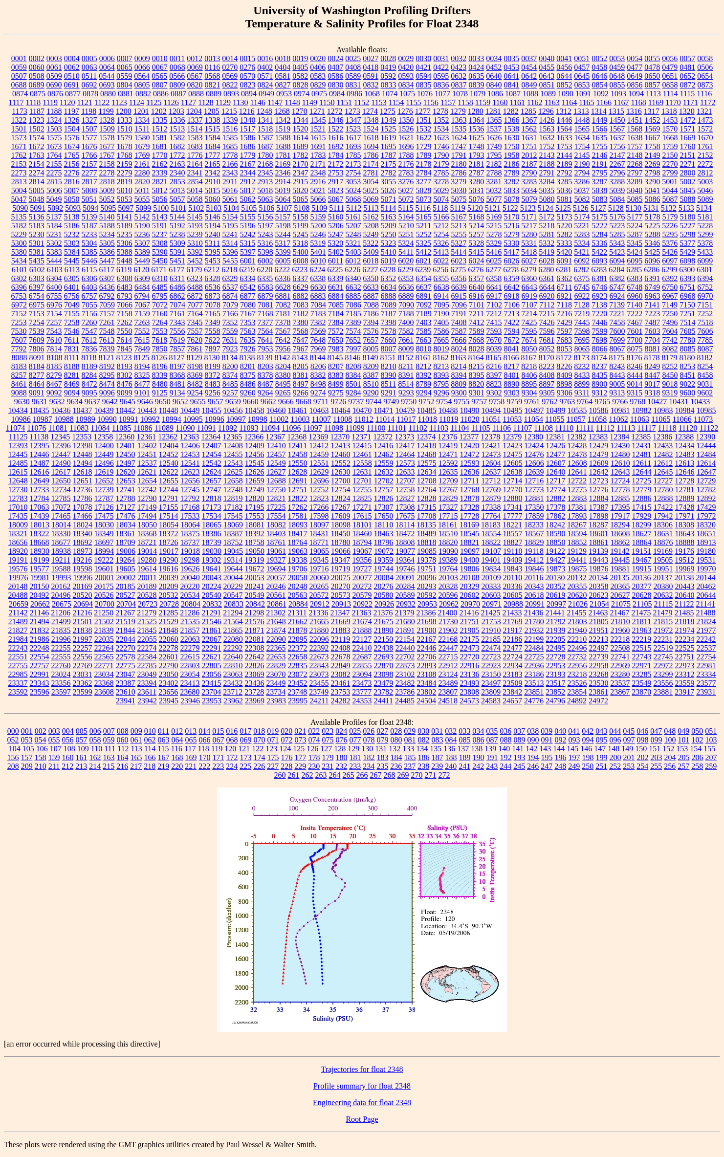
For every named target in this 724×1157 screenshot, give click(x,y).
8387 (371, 375)
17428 (685, 507)
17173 (211, 507)
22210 (577, 639)
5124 (545, 208)
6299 (669, 269)
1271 (317, 111)
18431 (319, 533)
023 (327, 731)
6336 (282, 278)
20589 (405, 595)
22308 (254, 648)
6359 (511, 278)
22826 (254, 665)
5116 (423, 208)
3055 (388, 181)
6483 (124, 287)
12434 (684, 445)
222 (204, 766)
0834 (406, 85)
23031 (82, 674)
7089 (388, 305)
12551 (319, 463)
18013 (39, 525)
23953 (211, 701)
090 (533, 740)
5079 (529, 199)
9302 (494, 393)
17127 (125, 507)
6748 (634, 287)
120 (230, 748)
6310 (160, 278)
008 (123, 731)
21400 (448, 613)
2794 (582, 173)
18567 (534, 533)
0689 (36, 85)
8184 (36, 366)
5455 (230, 261)
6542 (248, 287)
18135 (426, 525)
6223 (299, 269)
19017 (168, 551)
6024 (476, 261)
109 (83, 748)
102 (697, 740)
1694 (371, 146)
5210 (406, 225)
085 (465, 740)
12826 (384, 498)
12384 (619, 437)
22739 (599, 657)
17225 (276, 507)
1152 (361, 102)
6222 (282, 269)
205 (684, 757)
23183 (513, 674)
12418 (426, 445)
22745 (663, 657)
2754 (353, 173)
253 (629, 766)
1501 (19, 129)
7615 (142, 340)
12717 (555, 481)
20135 (620, 577)
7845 (124, 349)
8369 (195, 375)
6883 (318, 296)
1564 (564, 129)
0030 (423, 58)
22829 (276, 665)
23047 (125, 674)
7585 (424, 331)
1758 (652, 146)
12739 (104, 489)
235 (382, 766)
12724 (620, 481)
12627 (276, 472)
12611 (641, 463)
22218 (620, 639)
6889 (406, 296)
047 (656, 731)
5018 (265, 190)
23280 (620, 674)
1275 (387, 111)
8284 (89, 375)
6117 (106, 269)
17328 (470, 507)
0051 (582, 58)
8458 (705, 375)
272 (444, 775)
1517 (247, 129)
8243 (617, 366)
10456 (233, 410)
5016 (230, 190)
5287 (635, 234)
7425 (529, 322)
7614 (124, 340)
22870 (384, 665)
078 (369, 740)
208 (13, 766)
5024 (353, 190)
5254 (441, 234)
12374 (426, 437)
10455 (211, 410)
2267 (617, 164)
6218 (229, 269)
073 (301, 740)
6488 (195, 287)
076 (342, 740)
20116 (533, 577)
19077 (405, 551)
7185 (353, 313)
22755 (18, 665)
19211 (60, 560)
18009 (18, 525)
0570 (247, 76)
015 (218, 731)
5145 (195, 217)
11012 (363, 419)
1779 (248, 155)
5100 (161, 208)
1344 (300, 120)
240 (451, 766)
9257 (230, 393)
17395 (620, 507)
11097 (312, 428)
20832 (212, 604)
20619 (556, 595)
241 (464, 766)
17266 (319, 507)
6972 (19, 305)
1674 (72, 146)
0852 (564, 85)
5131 (651, 208)
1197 (71, 111)
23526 (577, 683)
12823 (319, 498)
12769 (491, 489)
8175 (617, 357)
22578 (125, 657)
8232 (582, 366)
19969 (685, 569)
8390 (388, 375)
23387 (125, 683)
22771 (104, 665)
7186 (371, 313)
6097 (670, 261)
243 (492, 766)
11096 (291, 428)
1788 (406, 155)
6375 (582, 278)
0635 (476, 76)
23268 (599, 674)
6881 (283, 296)
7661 (406, 340)
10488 (448, 410)
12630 (341, 472)
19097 (470, 551)
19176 (684, 551)
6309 (142, 278)
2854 (195, 181)
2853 (177, 181)
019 (273, 731)
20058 (297, 577)
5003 (705, 181)
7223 (652, 313)
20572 (319, 595)
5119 (457, 208)
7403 (424, 322)
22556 (82, 657)
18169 (469, 525)
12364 (210, 437)
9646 (145, 401)
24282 (341, 701)
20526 (104, 595)
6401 (72, 287)
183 (383, 757)
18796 (384, 542)
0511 (89, 76)
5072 (406, 199)
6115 (89, 269)
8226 (564, 366)
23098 (384, 674)
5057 (177, 199)
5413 (441, 252)
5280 (529, 234)
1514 (194, 129)
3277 (423, 181)
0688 (19, 85)
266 (362, 775)
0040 (546, 58)
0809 (177, 85)
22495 (556, 648)
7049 (72, 305)
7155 (72, 313)
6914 (441, 296)
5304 (89, 243)
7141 (652, 305)
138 (477, 748)
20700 (104, 604)
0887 (178, 93)
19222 (103, 560)
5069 (371, 199)
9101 (142, 393)
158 (40, 757)
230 (314, 766)
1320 (687, 111)
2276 (72, 173)
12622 (168, 472)
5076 (476, 199)
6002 (265, 261)
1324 (54, 120)
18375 (190, 533)
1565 (582, 129)
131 (381, 748)
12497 (125, 463)
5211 (423, 225)
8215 (476, 366)
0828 (300, 85)
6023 (458, 261)
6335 (265, 278)
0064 (107, 67)
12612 (663, 463)
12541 (190, 463)
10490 (470, 410)
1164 (569, 102)
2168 (265, 164)
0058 (705, 58)
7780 (687, 340)
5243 (265, 234)
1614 (300, 137)
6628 (283, 287)
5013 (177, 190)
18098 (341, 525)
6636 (406, 287)
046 (642, 731)
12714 (512, 481)
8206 (318, 366)
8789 (423, 384)
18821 (470, 542)
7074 (177, 305)
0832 (371, 85)
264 (335, 775)
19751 (427, 569)
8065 (582, 349)
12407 (211, 445)
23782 (383, 692)
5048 (36, 199)
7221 (617, 313)
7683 (564, 340)
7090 (406, 305)
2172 (336, 164)
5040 (634, 190)
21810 (620, 621)
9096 (107, 393)
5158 (300, 217)
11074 (15, 428)
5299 (705, 234)
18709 (125, 542)
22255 (61, 648)
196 (561, 757)
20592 (427, 595)
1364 (476, 120)
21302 (275, 613)
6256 (440, 269)
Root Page (362, 1119)
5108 (301, 208)
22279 (190, 648)
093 (574, 740)
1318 (669, 111)
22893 (427, 665)
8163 (458, 357)
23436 (254, 683)
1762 (19, 155)
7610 (54, 340)
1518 (265, 129)
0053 (617, 58)
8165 (494, 357)
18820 (448, 542)
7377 (265, 322)
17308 (405, 507)
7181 (283, 313)
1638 (635, 137)
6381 (599, 278)
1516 (230, 129)
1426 (547, 120)
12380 (533, 437)
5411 (406, 252)
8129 (194, 357)
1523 (353, 129)
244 (505, 766)
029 (410, 731)
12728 (684, 481)
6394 (705, 278)
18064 (190, 525)
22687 (362, 657)
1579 (124, 137)
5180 (688, 217)
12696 (319, 481)
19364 (405, 560)
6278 (511, 269)
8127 (177, 357)
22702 (405, 657)
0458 (599, 67)
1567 (617, 129)
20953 (427, 604)
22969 (620, 665)
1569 (652, 129)
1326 (72, 120)
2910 (212, 181)
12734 (61, 489)
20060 (319, 577)
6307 (107, 278)
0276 (247, 67)
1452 (652, 120)
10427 (657, 401)
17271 (362, 507)
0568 (212, 76)
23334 (706, 674)
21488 (706, 613)
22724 (513, 657)
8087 (705, 349)
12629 (319, 472)
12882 (556, 498)
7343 (177, 322)
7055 (89, 305)
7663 (423, 340)
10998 (257, 419)
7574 (353, 331)
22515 (642, 648)
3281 (494, 181)
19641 (211, 569)
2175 (388, 164)
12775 (577, 489)
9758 (497, 401)
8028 (476, 349)
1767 (107, 155)
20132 (577, 577)
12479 (599, 454)
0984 (337, 93)
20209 (168, 586)
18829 (534, 542)
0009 (142, 58)
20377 (642, 586)
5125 (563, 208)
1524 (370, 129)
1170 (672, 102)
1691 (318, 146)
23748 (297, 692)
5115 (405, 208)
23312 (685, 674)
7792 (19, 349)
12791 (168, 498)
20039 (168, 577)
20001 (104, 577)
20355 (577, 586)
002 (40, 731)
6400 (54, 287)
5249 (371, 234)
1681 (160, 146)
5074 (441, 199)
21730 (448, 621)
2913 (265, 181)
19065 (319, 551)
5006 (54, 190)
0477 (634, 67)
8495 (283, 384)
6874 (230, 296)
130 (367, 748)
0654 (705, 76)
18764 (297, 542)
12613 (684, 463)
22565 (104, 657)
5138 (72, 217)
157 (27, 757)
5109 (319, 208)
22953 (556, 665)
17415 (642, 507)
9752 (426, 401)
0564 (142, 76)
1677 (107, 146)
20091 (405, 577)
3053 (353, 181)
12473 (491, 454)
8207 (336, 366)
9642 (110, 401)
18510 (448, 533)
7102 (494, 305)
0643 (546, 76)
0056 (670, 58)
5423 (617, 252)
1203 (176, 111)
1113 (653, 93)
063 (164, 740)
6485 (160, 287)
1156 (431, 102)
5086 (652, 199)
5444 (54, 261)
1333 (124, 120)
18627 (642, 533)
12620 (125, 472)
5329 (494, 243)
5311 (212, 243)
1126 (170, 102)
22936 (534, 665)
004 (68, 731)
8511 (388, 384)
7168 (265, 313)
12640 (556, 472)
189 (465, 757)
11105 (480, 428)
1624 (459, 137)
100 (670, 740)
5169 (494, 217)
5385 (89, 252)
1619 (388, 137)
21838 (82, 630)
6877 (248, 296)
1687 (265, 146)
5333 (564, 243)
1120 (67, 102)
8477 (142, 384)
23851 (534, 692)
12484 (706, 454)
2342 (212, 173)
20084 (384, 577)
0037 (529, 58)
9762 (549, 401)
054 (40, 740)
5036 (564, 190)
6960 (635, 296)
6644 (547, 287)
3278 (441, 181)
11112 (605, 428)
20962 (449, 604)
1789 (424, 155)
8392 (424, 375)
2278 (107, 173)
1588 (283, 137)
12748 (233, 489)
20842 (255, 604)
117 (190, 748)
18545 (470, 533)
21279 (146, 613)
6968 (688, 296)
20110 (512, 577)
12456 (254, 454)
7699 (617, 340)
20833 (233, 604)
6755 (54, 296)
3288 (617, 181)
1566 (599, 129)
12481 (642, 454)
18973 (82, 551)
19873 (556, 569)
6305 (72, 278)
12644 (642, 472)
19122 (555, 551)
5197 (265, 225)
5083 (600, 199)
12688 (276, 481)
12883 (577, 498)
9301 (476, 393)
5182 (19, 225)
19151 (641, 551)
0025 (353, 58)
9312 (599, 393)
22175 (469, 639)
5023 (335, 190)
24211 (319, 701)
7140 (634, 305)
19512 (684, 560)
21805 (599, 621)
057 (82, 740)
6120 (141, 269)
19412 (534, 560)
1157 (448, 102)
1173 (19, 111)
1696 (406, 146)
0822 (230, 85)
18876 (663, 542)
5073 (424, 199)
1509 (107, 129)
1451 (635, 120)
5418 (529, 252)
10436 (61, 410)
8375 (248, 375)
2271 (688, 164)
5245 (300, 234)
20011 (146, 577)
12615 (18, 472)
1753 (564, 146)
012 (177, 731)
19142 (620, 551)
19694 (276, 569)
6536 (212, 287)
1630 (512, 137)
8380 (283, 375)
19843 (513, 569)
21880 (319, 630)
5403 (353, 252)
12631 (362, 472)
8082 (670, 349)
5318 (300, 243)
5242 (248, 234)
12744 (168, 489)
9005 (617, 384)
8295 (107, 375)
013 (191, 731)
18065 (211, 525)
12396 (61, 445)
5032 (494, 190)
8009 (406, 349)
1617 (353, 137)
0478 (652, 67)
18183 (491, 525)
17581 (297, 516)
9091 (36, 393)
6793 (124, 296)
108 (69, 748)
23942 (147, 701)
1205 (211, 111)
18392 (254, 533)
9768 (637, 401)
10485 (427, 410)
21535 (190, 621)
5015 (212, 190)
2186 (512, 164)
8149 (370, 357)
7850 (160, 349)
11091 (206, 428)
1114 (670, 93)
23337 (18, 683)
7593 (494, 331)
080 (396, 740)
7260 (89, 322)
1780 (265, 155)
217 (136, 766)
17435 (18, 516)
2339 (160, 173)
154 (696, 748)
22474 (491, 648)
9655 (198, 401)
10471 (384, 410)
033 (464, 731)
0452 (494, 67)
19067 (362, 551)
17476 (125, 516)
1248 (264, 111)
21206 (60, 613)
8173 (582, 357)
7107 (529, 305)
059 (109, 740)
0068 (177, 67)
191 (492, 757)
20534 (190, 595)
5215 (494, 225)
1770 (160, 155)
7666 (458, 340)
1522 (335, 129)
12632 (384, 472)
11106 (501, 428)
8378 (265, 375)
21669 (341, 621)
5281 (547, 234)
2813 (19, 181)
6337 (300, 278)
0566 (177, 76)
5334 (582, 243)
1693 (353, 146)
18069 (233, 525)
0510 (72, 76)
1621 (406, 137)
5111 (336, 208)
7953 (265, 349)
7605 (688, 331)
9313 (617, 393)
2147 (617, 155)
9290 (371, 393)
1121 (84, 102)
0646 (599, 76)
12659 (254, 481)
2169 (283, 164)
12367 (275, 437)
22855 (362, 665)
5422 (599, 252)
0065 (124, 67)
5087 (670, 199)
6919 (529, 296)
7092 (424, 305)
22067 (211, 639)
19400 (469, 560)
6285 (634, 269)
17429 (706, 507)
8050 (529, 349)
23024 (61, 674)
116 (176, 748)
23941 (125, 701)
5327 (458, 243)
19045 (233, 551)
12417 (405, 445)
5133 (686, 208)
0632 (458, 76)
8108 (54, 357)
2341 (195, 173)
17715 (448, 516)
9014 (634, 384)
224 (232, 766)
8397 (494, 375)
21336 (319, 613)
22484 (534, 648)
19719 (341, 569)
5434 (19, 261)
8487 (265, 384)
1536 (476, 129)
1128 (205, 102)
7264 (160, 322)
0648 (617, 76)
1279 (458, 111)
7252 (705, 313)
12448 (82, 454)
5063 (265, 199)
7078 (212, 305)
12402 (147, 445)
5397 (248, 252)
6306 (89, 278)
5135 (19, 217)
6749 (652, 287)
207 (711, 757)
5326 (441, 243)
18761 (276, 542)
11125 (18, 437)
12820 (254, 498)
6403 (89, 287)
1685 (230, 146)
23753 (340, 692)
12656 (190, 481)
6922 (582, 296)
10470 (362, 410)
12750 (276, 489)
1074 (389, 93)
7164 (195, 313)
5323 (388, 243)
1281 (493, 111)
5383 (54, 252)
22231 (663, 639)
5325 (423, 243)
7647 (300, 340)
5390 (160, 252)
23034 (104, 674)
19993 (61, 577)
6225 (335, 269)
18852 (577, 542)
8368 (177, 375)
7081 (265, 305)
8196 (160, 366)
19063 (297, 551)
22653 (276, 657)
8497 (300, 384)
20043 (211, 577)
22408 (341, 648)
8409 (564, 375)
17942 (663, 516)
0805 (142, 85)
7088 (371, 305)
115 (163, 748)
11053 (512, 419)
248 (560, 766)
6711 (564, 287)
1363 (459, 120)
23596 (39, 692)
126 (312, 748)
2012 (529, 155)
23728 (254, 692)
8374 (230, 375)
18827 (513, 542)
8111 (71, 357)
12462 (384, 454)
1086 (495, 93)
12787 (104, 498)
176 (287, 757)
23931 (706, 692)
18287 (598, 525)
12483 (685, 454)
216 (122, 766)
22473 (470, 648)
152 (668, 748)
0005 (89, 58)
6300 (687, 269)
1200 (124, 111)
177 (301, 757)
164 (123, 757)
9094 (72, 393)
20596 (448, 595)
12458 (297, 454)
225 (245, 766)
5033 (511, 190)
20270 (341, 586)
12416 (383, 445)
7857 (177, 349)
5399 (283, 252)
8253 (687, 366)
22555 (61, 657)
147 (600, 748)
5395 (212, 252)
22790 (168, 665)
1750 (512, 146)
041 (574, 731)
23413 (190, 683)
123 (271, 748)
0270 (230, 67)
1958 (512, 155)
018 (259, 731)
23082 (341, 674)
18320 (706, 525)
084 (451, 740)
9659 (233, 401)
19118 (534, 551)
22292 (233, 648)
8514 (406, 384)
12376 (447, 437)
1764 (54, 155)
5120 (475, 208)
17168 (190, 507)
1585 (230, 137)
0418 (370, 67)
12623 (190, 472)
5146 (212, 217)
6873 (212, 296)
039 (546, 731)
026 (368, 731)
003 (54, 731)
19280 (146, 560)
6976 (54, 305)
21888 (362, 630)
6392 (670, 278)
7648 (318, 340)
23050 (168, 674)
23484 (427, 683)
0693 (107, 85)
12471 (448, 454)
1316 (634, 111)
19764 (448, 569)
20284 (405, 586)
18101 (362, 525)
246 (533, 766)
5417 (511, 252)
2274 (36, 173)
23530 (599, 683)
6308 (124, 278)
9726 (338, 401)
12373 (404, 437)
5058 (195, 199)
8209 (371, 366)
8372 (212, 375)
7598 (582, 331)
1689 (300, 146)
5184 (54, 225)
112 (123, 748)
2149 (652, 155)
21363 (362, 613)
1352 (441, 120)
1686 (248, 146)
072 (287, 740)
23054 (190, 674)
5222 (599, 225)
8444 (635, 375)
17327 (448, 507)
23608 (104, 692)
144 (559, 748)
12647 (706, 472)
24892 (577, 701)
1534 (441, 129)
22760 (61, 665)
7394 (371, 322)
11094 (270, 428)
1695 (388, 146)
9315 (634, 393)
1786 (371, 155)
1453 (670, 120)
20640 (685, 595)
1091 (583, 93)
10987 (42, 419)
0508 (36, 76)
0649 (634, 76)
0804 (124, 85)
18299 (641, 525)
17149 (147, 507)
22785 (147, 665)
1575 (54, 137)
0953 (284, 93)
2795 (600, 173)
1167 (621, 102)
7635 (247, 340)
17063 (39, 507)
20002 (125, 577)
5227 (687, 225)
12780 (663, 489)
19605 (125, 569)
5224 (634, 225)
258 (697, 766)
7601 (635, 331)
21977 (706, 630)
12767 (448, 489)
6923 (600, 296)
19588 (61, 569)
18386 (211, 533)
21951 (599, 630)
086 (478, 740)
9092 (54, 393)
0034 (494, 58)
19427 (555, 560)
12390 (705, 437)
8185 (54, 366)
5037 (582, 190)
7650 (335, 340)
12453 (190, 454)
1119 (50, 102)
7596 (547, 331)
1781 (283, 155)
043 (601, 731)
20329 (470, 586)
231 (327, 766)
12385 (641, 437)
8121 (106, 357)
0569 (230, 76)
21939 (556, 630)
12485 (18, 463)
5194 (212, 225)
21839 (104, 630)
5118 (440, 208)
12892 (706, 498)
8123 (124, 357)
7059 (107, 305)
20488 (18, 595)
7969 (318, 349)
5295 (670, 234)
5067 (336, 199)
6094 (617, 261)
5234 (107, 234)
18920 (18, 551)
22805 (211, 665)
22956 (577, 665)
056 (68, 740)
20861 (276, 604)
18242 (555, 525)
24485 (405, 701)
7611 (71, 340)
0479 (670, 67)
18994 (104, 551)
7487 (652, 322)
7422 (512, 322)
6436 (107, 287)
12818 (211, 498)
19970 (706, 569)
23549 (642, 683)
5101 (178, 208)
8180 (687, 357)
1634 (582, 137)
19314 (232, 560)
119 (216, 748)
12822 (297, 498)
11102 (417, 428)
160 (68, 757)
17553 (254, 516)
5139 (89, 217)
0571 (265, 76)
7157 (107, 313)
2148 (635, 155)
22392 (319, 648)
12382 (576, 437)
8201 (248, 366)
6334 (247, 278)
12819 (233, 498)
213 (81, 766)
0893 (231, 93)
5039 (617, 190)
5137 (54, 217)
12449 (104, 454)
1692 (336, 146)
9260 (248, 393)
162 (95, 757)
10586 (599, 410)
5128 (616, 208)
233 (355, 766)
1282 (511, 111)
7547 (89, 331)
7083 (300, 305)
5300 (19, 243)
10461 (297, 410)
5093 (73, 208)
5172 (547, 217)
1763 (36, 155)
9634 (75, 401)
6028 (546, 261)
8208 (353, 366)
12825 (362, 498)
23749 (319, 692)
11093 (248, 428)
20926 (384, 604)
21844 (125, 630)
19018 (190, 551)
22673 (319, 657)
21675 (384, 621)
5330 (511, 243)
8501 (353, 384)
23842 (512, 692)
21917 (513, 630)
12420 (469, 445)
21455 (577, 613)
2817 (89, 181)
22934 (513, 665)
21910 (491, 630)
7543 (54, 331)
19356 (362, 560)
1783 (318, 155)
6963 (652, 296)
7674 (529, 340)
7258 (72, 322)
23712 (232, 692)
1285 (528, 111)
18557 (513, 533)
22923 (491, 665)
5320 (335, 243)
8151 (388, 357)
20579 (362, 595)
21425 (491, 613)
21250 (103, 613)
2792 (564, 173)
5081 (564, 199)
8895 (529, 384)
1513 (177, 129)
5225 (652, 225)
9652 (180, 401)
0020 (318, 58)
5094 (90, 208)
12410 (276, 445)
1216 (247, 111)
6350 (370, 278)
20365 (620, 586)
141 (518, 748)
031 (437, 731)
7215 (546, 313)
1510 (124, 129)
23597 (61, 692)
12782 (706, 489)
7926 (248, 349)
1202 (159, 111)
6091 (564, 261)
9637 (92, 401)
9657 (215, 401)
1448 (582, 120)
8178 (652, 357)
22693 (384, 657)
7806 (36, 349)
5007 (72, 190)
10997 (236, 419)
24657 (512, 701)
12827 (405, 498)
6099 (705, 261)
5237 (160, 234)
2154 (36, 164)
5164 (406, 217)
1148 (292, 102)
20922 (363, 604)
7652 (353, 340)
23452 (297, 683)
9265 (283, 393)
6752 (705, 287)
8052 (547, 349)
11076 (36, 428)
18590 (556, 533)
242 (478, 766)
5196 (248, 225)
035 (492, 731)
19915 (642, 569)
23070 (276, 674)
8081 (652, 349)
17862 (556, 516)
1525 (388, 129)
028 (396, 731)
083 (437, 740)
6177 (176, 269)
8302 (124, 375)
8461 (19, 384)
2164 (195, 164)
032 (451, 731)
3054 (370, 181)
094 (588, 740)
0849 (529, 85)
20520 (82, 595)
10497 (534, 410)
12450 (125, 454)
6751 (687, 287)
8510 (371, 384)
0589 (353, 76)
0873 (705, 85)
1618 (371, 137)
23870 (641, 692)
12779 (642, 489)
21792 (556, 621)
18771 (319, 542)
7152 (19, 313)
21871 (254, 630)
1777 (212, 155)
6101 (19, 269)
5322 (370, 243)
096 (615, 740)
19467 (641, 560)
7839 (107, 349)
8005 (371, 349)
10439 (104, 410)
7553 (160, 331)
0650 (652, 76)
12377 (469, 437)
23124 (448, 674)
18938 (61, 551)
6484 (142, 287)
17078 (82, 507)
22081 (254, 639)
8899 (582, 384)
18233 (534, 525)
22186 (512, 639)
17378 (556, 507)
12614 (706, 463)
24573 (469, 701)
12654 (147, 481)
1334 (142, 120)
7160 (160, 313)
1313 (581, 111)
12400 (104, 445)
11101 (396, 428)
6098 (687, 261)
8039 (494, 349)
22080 (233, 639)
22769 (82, 665)
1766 (89, 155)
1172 (707, 102)
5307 (142, 243)
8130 (212, 357)
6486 (177, 287)
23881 (663, 692)
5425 (652, 252)
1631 (529, 137)
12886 (642, 498)
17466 (82, 516)
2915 (300, 181)
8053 (564, 349)
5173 (564, 217)
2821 (160, 181)
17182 (233, 507)
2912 (247, 181)
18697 (104, 542)
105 (28, 748)
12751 (297, 489)
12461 (362, 454)
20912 (319, 604)
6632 (353, 287)
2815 (54, 181)
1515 (212, 129)
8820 (476, 384)
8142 (282, 357)
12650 (61, 481)
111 (109, 748)
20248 (297, 586)
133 (408, 748)
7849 (142, 349)
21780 (534, 621)
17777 (513, 516)
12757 (384, 489)
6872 (195, 296)
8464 (36, 384)
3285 (564, 181)
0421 (423, 67)
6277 (493, 269)
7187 (388, 313)
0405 (300, 67)
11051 (491, 419)
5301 (36, 243)
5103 (213, 208)
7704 (652, 340)
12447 (61, 454)
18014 (61, 525)
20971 (492, 604)
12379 (512, 437)
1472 (688, 120)
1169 (655, 102)
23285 (642, 674)
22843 (319, 665)
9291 (388, 393)
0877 (73, 93)
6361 (546, 278)
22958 (599, 665)
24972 (598, 701)
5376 (670, 243)
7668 (476, 340)
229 (300, 766)
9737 (356, 401)
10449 (190, 410)
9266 (300, 393)
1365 (494, 120)
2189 (564, 164)
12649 (39, 481)
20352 (556, 586)
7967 (300, 349)
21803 (577, 621)
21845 (147, 630)
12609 (599, 463)
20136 (641, 577)
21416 (469, 613)
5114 (388, 208)
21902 (448, 630)
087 (492, 740)
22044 (125, 639)
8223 (546, 366)
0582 (300, 76)
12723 (598, 481)
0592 (388, 76)
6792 (107, 296)
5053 (124, 199)
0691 (72, 85)
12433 (663, 445)
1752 (547, 146)
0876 (55, 93)
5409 (371, 252)
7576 (371, 331)
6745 (582, 287)
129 (353, 748)
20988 (513, 604)
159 (54, 757)
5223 (617, 225)
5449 (142, 261)
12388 (684, 437)
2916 (318, 181)
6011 (335, 261)
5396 (230, 252)
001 (27, 731)
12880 (513, 498)
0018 (282, 58)
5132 (669, 208)
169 (191, 757)
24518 (448, 701)
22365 (276, 648)
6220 (264, 269)
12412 (319, 445)
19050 (254, 551)
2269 (652, 164)
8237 (599, 366)
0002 (36, 58)
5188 (107, 225)
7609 (36, 340)
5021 (318, 190)
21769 (513, 621)
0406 (318, 67)
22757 (39, 665)
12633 (405, 472)
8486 (248, 384)
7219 (582, 313)
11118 (667, 428)
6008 (300, 261)
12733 (39, 489)
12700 (341, 481)
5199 (300, 225)
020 (286, 731)
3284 (546, 181)
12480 (620, 454)
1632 (547, 137)
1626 (494, 137)
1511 (142, 129)
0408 (353, 67)
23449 (276, 683)
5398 (265, 252)
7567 (283, 331)
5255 (459, 234)
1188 (54, 111)
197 (574, 757)
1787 (388, 155)
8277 (36, 375)
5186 (72, 225)
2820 (142, 181)
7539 (36, 331)
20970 (470, 604)
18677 (61, 542)
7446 (600, 322)
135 (435, 748)
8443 (617, 375)
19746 (405, 569)
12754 (341, 489)
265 (348, 775)
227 (273, 766)
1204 (194, 111)
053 (27, 740)
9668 (303, 401)
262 (307, 775)
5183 (36, 225)
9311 (582, 393)
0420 (406, 67)
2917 (335, 181)
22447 (448, 648)
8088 (19, 357)
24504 (426, 701)
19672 (254, 569)
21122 (684, 604)
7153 (36, 313)
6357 (476, 278)
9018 (670, 384)
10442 (125, 410)
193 (520, 757)
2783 (406, 173)
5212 (441, 225)
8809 (458, 384)
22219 (641, 639)
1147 (275, 102)
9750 (409, 401)
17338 (491, 507)
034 (478, 731)
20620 (577, 595)
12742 (147, 489)
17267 (341, 507)
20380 (663, 586)
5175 (600, 217)
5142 (142, 217)
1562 (529, 129)
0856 (635, 85)
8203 (265, 366)
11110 (564, 428)
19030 (211, 551)
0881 (125, 93)
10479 (405, 410)
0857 (652, 85)
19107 (491, 551)
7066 (124, 305)
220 (177, 766)
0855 (617, 85)
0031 (441, 58)
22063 (190, 639)
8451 (688, 375)
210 (40, 766)
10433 (700, 401)
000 (13, 731)
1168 (638, 102)
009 (136, 731)
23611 (146, 692)
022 (314, 731)
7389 (353, 322)
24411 (383, 701)
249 (574, 766)
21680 (405, 621)
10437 (82, 410)
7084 (318, 305)
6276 (475, 269)
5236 (142, 234)
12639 (534, 472)
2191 (600, 164)
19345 (319, 560)
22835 (297, 665)
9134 (177, 393)
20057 (276, 577)
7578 (388, 331)
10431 (678, 401)
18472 (405, 533)
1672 (36, 146)
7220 (599, 313)
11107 (522, 428)
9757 (479, 401)
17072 (61, 507)
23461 (341, 683)
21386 (426, 613)
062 (150, 740)
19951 (663, 569)
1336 (177, 120)
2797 (635, 173)
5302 (54, 243)
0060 (36, 67)
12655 (168, 481)
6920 (547, 296)
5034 (529, 190)
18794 (362, 542)
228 (286, 766)
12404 (168, 445)
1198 (88, 111)
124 (285, 748)
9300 (459, 393)
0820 (195, 85)
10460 (276, 410)
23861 (598, 692)
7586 (441, 331)
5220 (564, 225)
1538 (511, 129)
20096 (427, 577)
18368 (147, 533)
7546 (72, 331)
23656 (168, 692)
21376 (383, 613)
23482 (405, 683)
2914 (282, 181)
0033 (476, 58)
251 (601, 766)
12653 (125, 481)
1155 (413, 102)
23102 (405, 674)
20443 (685, 586)
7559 (230, 331)
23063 (233, 674)
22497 (599, 648)
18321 (18, 533)
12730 (18, 489)
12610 (620, 463)
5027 (406, 190)
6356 (458, 278)
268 (389, 775)
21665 (319, 621)
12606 (534, 463)
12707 (405, 481)
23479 (384, 683)
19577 (39, 569)
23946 (190, 701)
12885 (620, 498)
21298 (254, 613)
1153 (378, 102)
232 (341, 766)
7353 (248, 322)
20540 (211, 595)
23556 (663, 683)
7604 (670, 331)
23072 (297, 674)
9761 (532, 401)
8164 (476, 357)
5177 (635, 217)
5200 (318, 225)
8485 (230, 384)
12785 (61, 498)
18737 (190, 542)
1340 (248, 120)
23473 (362, 683)
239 (437, 766)
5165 (424, 217)
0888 (196, 93)
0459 (617, 67)
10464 (341, 410)
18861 (599, 542)
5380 (19, 252)
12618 (82, 472)
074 (314, 740)
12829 (448, 498)
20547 (233, 595)
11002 (278, 419)
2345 (265, 173)
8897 (546, 384)
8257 (19, 375)
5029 (441, 190)
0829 (318, 85)
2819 (124, 181)
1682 (177, 146)
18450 (341, 533)
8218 (529, 366)
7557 (195, 331)
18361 (125, 533)
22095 (297, 639)
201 (629, 757)
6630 (318, 287)
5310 (195, 243)
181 (355, 757)
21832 (39, 630)
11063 (639, 419)
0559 (124, 76)
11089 (164, 428)
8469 (72, 384)
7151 (705, 305)
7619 (177, 340)
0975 (319, 93)
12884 (599, 498)
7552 (142, 331)
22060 (168, 639)
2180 (459, 164)
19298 (189, 560)
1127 (188, 102)
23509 (513, 683)
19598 (82, 569)
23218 (577, 674)
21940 (577, 630)
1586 (248, 137)
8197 (177, 366)
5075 (459, 199)
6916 (476, 296)
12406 (190, 445)
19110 (512, 551)
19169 (663, 551)
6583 (265, 287)
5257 (476, 234)
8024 (459, 349)
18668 (39, 542)
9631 (39, 401)
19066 (341, 551)
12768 (470, 489)
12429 (598, 445)
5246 (318, 234)
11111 (584, 428)
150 (641, 748)
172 (232, 757)
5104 (231, 208)
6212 (211, 269)
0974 (301, 93)
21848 (168, 630)
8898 (564, 384)
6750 (670, 287)
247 (546, 766)
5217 (529, 225)
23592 (18, 692)
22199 (534, 639)
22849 (341, 665)
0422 (441, 67)
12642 (599, 472)
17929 (642, 516)
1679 (142, 146)
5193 (195, 225)
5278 (494, 234)
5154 (230, 217)
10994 (171, 419)
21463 (598, 613)
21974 (685, 630)
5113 (370, 208)
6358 (494, 278)
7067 (142, 305)
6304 (54, 278)
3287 (599, 181)
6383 (634, 278)
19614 (147, 569)
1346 (336, 120)
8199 (212, 366)
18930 (39, 551)
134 (422, 748)
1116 (704, 93)
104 (15, 748)
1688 (283, 146)
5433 (705, 252)
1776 (195, 155)
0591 (370, 76)
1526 (406, 129)
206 (697, 757)
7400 (406, 322)
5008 (89, 190)
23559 (685, 683)
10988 (64, 419)
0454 (529, 67)
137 (463, 748)
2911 (230, 181)
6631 (336, 287)
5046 (705, 190)
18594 (577, 533)
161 (82, 757)
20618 (534, 595)
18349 (104, 533)
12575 (427, 463)
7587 (459, 331)
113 (136, 748)
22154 (405, 639)
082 (424, 740)
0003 (54, 58)
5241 (230, 234)
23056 (211, 674)
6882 (300, 296)
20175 (104, 586)
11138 (39, 437)
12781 (685, 489)
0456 (564, 67)
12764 (427, 489)
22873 (405, 665)
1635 (600, 137)
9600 (687, 393)
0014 (230, 58)
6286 (651, 269)
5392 (195, 252)
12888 (663, 498)
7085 (336, 305)
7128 (582, 305)
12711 (469, 481)
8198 (195, 366)
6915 (459, 296)
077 (355, 740)
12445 (18, 454)
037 (519, 731)
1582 (177, 137)
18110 (383, 525)
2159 (124, 164)
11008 (342, 419)
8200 (230, 366)
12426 (555, 445)
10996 (214, 419)
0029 (406, 58)
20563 (297, 595)
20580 (384, 595)
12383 (598, 437)
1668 (670, 137)
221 (191, 766)
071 (273, 740)
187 (437, 757)
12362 (167, 437)
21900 (427, 630)
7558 (212, 331)
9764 (584, 401)
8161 (423, 357)
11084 (100, 428)
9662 (268, 401)
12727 (663, 481)
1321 (704, 111)
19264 (125, 560)
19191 (18, 560)
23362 (82, 683)
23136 (470, 674)
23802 (426, 692)
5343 (617, 243)
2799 (670, 173)
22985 (18, 674)
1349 (388, 120)
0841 (512, 85)
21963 (642, 630)
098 (643, 740)
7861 (195, 349)
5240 (212, 234)
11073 (703, 419)
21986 (39, 639)
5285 (617, 234)
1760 (688, 146)
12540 (168, 463)
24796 (555, 701)
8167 (529, 357)
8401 (512, 375)
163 (109, 757)
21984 (18, 639)
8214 (458, 366)
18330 (61, 533)
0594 (423, 76)
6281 (563, 269)
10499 (556, 410)
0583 (318, 76)
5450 (160, 261)
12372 (383, 437)
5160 (336, 217)
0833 (388, 85)
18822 (491, 542)
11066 (681, 419)
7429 (564, 322)
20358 (599, 586)
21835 (61, 630)
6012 (353, 261)
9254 (195, 393)
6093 (599, 261)
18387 (233, 533)
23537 (620, 683)
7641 (265, 340)
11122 (708, 428)
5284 (600, 234)
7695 (582, 340)
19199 (39, 560)
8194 (142, 366)
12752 (319, 489)
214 (95, 766)
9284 (353, 393)
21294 (232, 613)
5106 (266, 208)
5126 (581, 208)
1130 (240, 102)
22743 (642, 657)
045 (629, 731)
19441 (577, 560)
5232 (72, 234)
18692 (82, 542)
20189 (147, 586)
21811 (641, 621)
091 (547, 740)
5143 (160, 217)
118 (203, 748)
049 (683, 731)
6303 (36, 278)
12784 (39, 498)
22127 (362, 639)
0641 (511, 76)
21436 (534, 613)
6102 (37, 269)
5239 (195, 234)
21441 (555, 613)
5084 (617, 199)
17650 (384, 516)
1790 (441, 155)
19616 (168, 569)
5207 (353, 225)
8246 (634, 366)
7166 (230, 313)
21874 (276, 630)
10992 (150, 419)
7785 (705, 340)
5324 (406, 243)
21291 (211, 613)
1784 (336, 155)
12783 (18, 498)
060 (123, 740)
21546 (211, 621)
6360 (529, 278)
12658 (233, 481)
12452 (168, 454)
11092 (227, 428)
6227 (370, 269)
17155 (168, 507)
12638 (513, 472)
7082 (283, 305)
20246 (276, 586)
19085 (427, 551)
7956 (283, 349)
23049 (147, 674)
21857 (190, 630)
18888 (685, 542)
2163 (177, 164)
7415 (494, 322)
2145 (582, 155)
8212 (423, 366)
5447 (107, 261)
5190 (142, 225)
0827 (283, 85)
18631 (663, 533)
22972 (663, 665)
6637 (424, 287)
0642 (529, 76)
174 (259, 757)
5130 (633, 208)
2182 (494, 164)
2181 (476, 164)
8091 (36, 357)
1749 (494, 146)
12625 (233, 472)
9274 (318, 393)
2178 (424, 164)
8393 (441, 375)
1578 (107, 137)
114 (149, 748)
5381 (36, 252)
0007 (124, 58)
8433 (582, 375)
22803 (190, 665)
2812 (705, 173)
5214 (476, 225)
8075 (635, 349)
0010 (160, 58)
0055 (652, 58)
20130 (555, 577)
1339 (230, 120)
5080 (547, 199)
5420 (564, 252)
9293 (406, 393)
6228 (387, 269)
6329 (230, 278)
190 (478, 757)
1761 (705, 146)
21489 (18, 621)
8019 (441, 349)
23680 (189, 692)
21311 (297, 613)
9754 (444, 401)
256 (670, 766)
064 (177, 740)
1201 (141, 111)
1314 (599, 111)
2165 (212, 164)
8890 (511, 384)
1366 (512, 120)
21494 (39, 621)
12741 (125, 489)
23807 (448, 692)
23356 (61, 683)
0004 (72, 58)
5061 (230, 199)
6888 (388, 296)
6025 (494, 261)
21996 (61, 639)
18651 (706, 533)
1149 (309, 102)
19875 (577, 569)
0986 (354, 93)
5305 (107, 243)
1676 (89, 146)
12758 (405, 489)
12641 (577, 472)
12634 (427, 472)
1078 (460, 93)
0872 (688, 85)
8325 (142, 375)
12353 (81, 437)
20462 (706, 586)
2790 (529, 173)
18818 (427, 542)
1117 (16, 102)
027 (382, 731)
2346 (283, 173)
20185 (125, 586)
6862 (177, 296)
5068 (353, 199)
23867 (620, 692)
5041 (652, 190)
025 (355, 731)
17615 (362, 516)
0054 (634, 58)
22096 (319, 639)
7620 (194, 340)
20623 (599, 595)
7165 (212, 313)
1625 (476, 137)
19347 (340, 560)
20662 (40, 604)
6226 (352, 269)
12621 (147, 472)
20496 (61, 595)
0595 (441, 76)
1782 (300, 155)
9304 (529, 393)
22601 (168, 657)
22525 (685, 648)
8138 (247, 357)
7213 (511, 313)
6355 (441, 278)
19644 (233, 569)
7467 (635, 322)
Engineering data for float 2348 (362, 1102)
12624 (211, 472)
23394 (147, 683)
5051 (89, 199)
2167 (248, 164)
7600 (617, 331)
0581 (282, 76)
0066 (142, 67)
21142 (17, 613)
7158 (124, 313)
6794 (142, 296)
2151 (688, 155)
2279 (124, 173)
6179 (194, 269)
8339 (160, 375)
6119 (124, 269)
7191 (459, 313)
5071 (388, 199)
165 (136, 757)
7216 (564, 313)
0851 (547, 85)
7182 (300, 313)
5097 (125, 208)
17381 (577, 507)
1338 (212, 120)
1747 (459, 146)
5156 (265, 217)
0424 (476, 67)
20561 (276, 595)
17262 (297, 507)
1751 (529, 146)
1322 (19, 120)
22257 (82, 648)
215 (108, 766)
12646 (685, 472)
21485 (684, 613)
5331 (529, 243)
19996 (82, 577)
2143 (547, 155)
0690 (54, 85)
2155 (54, 164)
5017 (247, 190)
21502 (104, 621)
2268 (635, 164)
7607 (19, 340)
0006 (107, 58)
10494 (491, 410)
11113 (625, 428)
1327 (89, 120)
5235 (124, 234)
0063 (89, 67)
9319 (670, 393)
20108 (470, 577)
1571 (687, 129)
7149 (670, 305)
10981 (620, 410)
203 (656, 757)
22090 (276, 639)
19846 (534, 569)
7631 (230, 340)
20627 (620, 595)
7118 (564, 305)
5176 (617, 217)
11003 (299, 419)
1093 (618, 93)
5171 (529, 217)
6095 (634, 261)
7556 (177, 331)
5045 (687, 190)
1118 (33, 102)
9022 (687, 384)
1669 (688, 137)
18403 (276, 533)
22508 (620, 648)
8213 (441, 366)
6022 (441, 261)
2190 (582, 164)
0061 (54, 67)
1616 (336, 137)
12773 (534, 489)
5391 (177, 252)
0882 (143, 93)
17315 (427, 507)
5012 (159, 190)
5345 (634, 243)
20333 (491, 586)
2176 (406, 164)
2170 (300, 164)
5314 (230, 243)
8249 (652, 366)
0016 (265, 58)
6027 (529, 261)
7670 (494, 340)
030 (423, 731)
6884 (336, 296)
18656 (18, 542)
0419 (388, 67)
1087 (513, 93)
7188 (406, 313)
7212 (494, 313)
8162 (441, 357)
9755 (461, 401)
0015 (247, 58)
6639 (459, 287)
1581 (160, 137)
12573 (405, 463)
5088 (688, 199)
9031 (705, 384)
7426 (547, 322)
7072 (160, 305)
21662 (297, 621)
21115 (663, 604)
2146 (600, 155)
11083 (78, 428)
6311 (177, 278)
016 (232, 731)
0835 (424, 85)
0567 (194, 76)
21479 (663, 613)
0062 (72, 67)
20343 (534, 586)
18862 (620, 542)
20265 (319, 586)
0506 (705, 67)
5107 (284, 208)
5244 (283, 234)
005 (82, 731)
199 (602, 757)
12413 (340, 445)
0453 (511, 67)
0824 (265, 85)
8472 (89, 384)
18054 (168, 525)
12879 (491, 498)
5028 (423, 190)
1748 (476, 146)
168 (177, 757)
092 (561, 740)
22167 (426, 639)
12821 (276, 498)
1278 (440, 111)
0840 (494, 85)
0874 (20, 93)
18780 (341, 542)
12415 (362, 445)
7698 (599, 340)
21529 (168, 621)
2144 (564, 155)
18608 (620, 533)
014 (204, 731)
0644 (564, 76)
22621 (211, 657)
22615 (190, 657)
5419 (546, 252)
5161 (353, 217)
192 (506, 757)
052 (13, 740)
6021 (423, 261)
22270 (125, 648)
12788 (125, 498)
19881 (620, 569)
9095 (89, 393)
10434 (18, 410)
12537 (147, 463)
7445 (582, 322)
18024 (82, 525)
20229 (233, 586)
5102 (196, 208)
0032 (458, 58)
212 (67, 766)
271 (431, 775)
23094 (362, 674)
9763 (567, 401)
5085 (635, 199)
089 (520, 740)
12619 (104, 472)
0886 (161, 93)
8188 (72, 366)
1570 (670, 129)
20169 (82, 586)
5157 (283, 217)
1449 (600, 120)
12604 (491, 463)
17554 (276, 516)
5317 (282, 243)
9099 (124, 393)
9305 (547, 393)
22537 (706, 648)
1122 (102, 102)
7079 (230, 305)
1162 (534, 102)
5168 (476, 217)
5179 (670, 217)
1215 (229, 111)
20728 (169, 604)
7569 (318, 331)
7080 (248, 305)
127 (326, 748)
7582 (406, 331)
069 (246, 740)
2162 (160, 164)
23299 (663, 674)
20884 (298, 604)
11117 (646, 428)
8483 (212, 384)
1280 (475, 111)
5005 (36, 190)
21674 (362, 621)
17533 (190, 516)
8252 (670, 366)
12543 (233, 463)
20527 (125, 595)
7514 (688, 322)
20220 (190, 586)
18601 (599, 533)
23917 (684, 692)
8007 (388, 349)
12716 (534, 481)
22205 (555, 639)
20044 (233, 577)
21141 (705, 604)
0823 (248, 85)
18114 (405, 525)
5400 (300, 252)
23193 (556, 674)
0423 (458, 67)
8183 (19, 366)
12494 (82, 463)
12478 (577, 454)
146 (586, 748)
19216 (82, 560)
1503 (54, 129)
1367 (529, 120)
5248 (353, 234)
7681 (546, 340)
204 (670, 757)
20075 (341, 577)
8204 (283, 366)
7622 (212, 340)
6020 (406, 261)
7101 (476, 305)
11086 (142, 428)
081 (410, 740)
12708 (427, 481)
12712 (491, 481)
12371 (361, 437)
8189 (89, 366)
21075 (621, 604)
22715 (448, 657)
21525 (147, 621)
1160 (499, 102)
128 (340, 748)
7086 (353, 305)
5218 (546, 225)
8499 (336, 384)
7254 (36, 322)
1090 (565, 93)
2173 (353, 164)
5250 (388, 234)
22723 (491, 657)
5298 (688, 234)
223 (218, 766)
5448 (124, 261)
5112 (353, 208)
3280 (476, 181)
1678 (124, 146)
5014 (194, 190)
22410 (362, 648)
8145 (335, 357)
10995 (193, 419)
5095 (108, 208)
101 (684, 740)
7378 (283, 322)
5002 (687, 181)
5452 (195, 261)
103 (711, 740)
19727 (362, 569)
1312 (563, 111)
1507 (89, 129)
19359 (383, 560)
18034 (125, 525)
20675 (61, 604)
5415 (476, 252)
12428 (577, 445)
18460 (362, 533)
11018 (427, 419)
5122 (510, 208)
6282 (581, 269)
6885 (353, 296)
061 (136, 740)
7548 (107, 331)
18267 (577, 525)
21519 (125, 621)
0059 (19, 67)
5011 (142, 190)
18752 (233, 542)
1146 (257, 102)
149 (627, 748)
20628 (642, 595)
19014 (147, 551)
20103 (448, 577)
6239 (423, 269)
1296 (546, 111)
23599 (82, 692)
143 (545, 748)
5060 (212, 199)
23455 (319, 683)
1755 (600, 146)
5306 (124, 243)
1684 (212, 146)
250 (587, 766)
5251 (406, 234)
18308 (684, 525)
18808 (405, 542)
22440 (405, 648)
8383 (336, 375)
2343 (230, 173)
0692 (89, 85)
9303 (512, 393)
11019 (448, 419)
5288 (652, 234)
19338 (297, 560)
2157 (89, 164)
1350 (406, 120)
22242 (706, 639)
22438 (384, 648)
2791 (547, 173)
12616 (39, 472)
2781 (371, 173)
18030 (104, 525)
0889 (213, 93)
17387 (599, 507)
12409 (254, 445)
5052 (107, 199)
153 (682, 748)
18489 (427, 533)
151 (654, 748)
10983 (663, 410)
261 (294, 775)
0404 (282, 67)
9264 (265, 393)
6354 (423, 278)
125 (299, 748)
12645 (663, 472)
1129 (223, 102)
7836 (89, 349)
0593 (406, 76)
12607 (556, 463)
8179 (670, 357)
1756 (617, 146)
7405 (441, 322)
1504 (72, 129)
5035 (546, 190)
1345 (318, 120)
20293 (427, 586)
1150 (326, 102)
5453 (212, 261)
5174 (582, 217)
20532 (168, 595)
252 (615, 766)
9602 (705, 393)
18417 (297, 533)
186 (424, 757)
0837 (459, 85)
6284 (616, 269)
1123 (119, 102)
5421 (582, 252)
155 (709, 748)
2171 (318, 164)
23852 (555, 692)
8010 (424, 349)
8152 (406, 357)
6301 (704, 269)
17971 (685, 516)
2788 (494, 173)
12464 (405, 454)
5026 (388, 190)
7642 (282, 340)
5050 (72, 199)
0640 (494, 76)
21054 (599, 604)
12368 (297, 437)
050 (697, 731)
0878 (90, 93)
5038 (599, 190)
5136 (36, 217)
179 (328, 757)
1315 (616, 111)
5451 (177, 261)
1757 (635, 146)
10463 (319, 410)
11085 (121, 428)
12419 (448, 445)
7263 (142, 322)
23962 (233, 701)
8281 (72, 375)
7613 (106, 340)
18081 (254, 525)
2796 (617, 173)
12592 (448, 463)
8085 (688, 349)
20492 (39, 595)
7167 (248, 313)
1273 (352, 111)
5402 (336, 252)
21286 (189, 613)
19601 (104, 569)
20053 (254, 577)
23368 (104, 683)
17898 (599, 516)
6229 (405, 269)
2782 (388, 173)
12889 (685, 498)
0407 (335, 67)
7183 (318, 313)
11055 (554, 419)
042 (587, 731)
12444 (706, 445)
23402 (168, 683)
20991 (535, 604)
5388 (124, 252)
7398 (388, 322)
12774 (556, 489)
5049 (54, 199)
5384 (72, 252)
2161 (142, 164)
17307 (384, 507)
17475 (104, 516)
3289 (634, 181)
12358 (103, 437)
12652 (104, 481)
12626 (254, 472)
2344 (248, 173)
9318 (652, 393)
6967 (670, 296)
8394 (459, 375)
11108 (543, 428)
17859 (534, 516)
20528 (147, 595)
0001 (19, 58)
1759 (670, 146)
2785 (441, 173)
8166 (511, 357)
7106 (512, 305)
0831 (353, 85)
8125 (142, 357)
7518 (705, 322)
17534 (211, 516)
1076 (425, 93)
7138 (599, 305)
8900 (599, 384)
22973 (685, 665)
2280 (142, 173)
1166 (604, 102)
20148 (18, 586)
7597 (564, 331)
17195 (254, 507)
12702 (384, 481)
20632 (663, 595)
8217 (511, 366)
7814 (54, 349)
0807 (160, 85)
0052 (599, 58)
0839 (476, 85)
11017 (406, 419)
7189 (424, 313)
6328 (212, 278)
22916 (470, 665)
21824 (706, 621)
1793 (476, 155)
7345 (195, 322)
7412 (476, 322)
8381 (300, 375)
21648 (276, 621)
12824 (341, 498)
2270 (670, 164)
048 (670, 731)
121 (244, 748)
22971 (642, 665)
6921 (564, 296)
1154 (396, 102)
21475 (641, 613)
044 (615, 731)
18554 (491, 533)
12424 (534, 445)
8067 (617, 349)
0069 (195, 67)
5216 (511, 225)
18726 (168, 542)
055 (54, 740)
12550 (297, 463)
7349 (212, 322)
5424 (634, 252)
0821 (212, 85)
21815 (663, 621)
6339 (335, 278)
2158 (107, 164)
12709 (448, 481)
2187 (529, 164)
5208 (371, 225)
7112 (546, 305)
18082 (276, 525)
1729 (424, 146)
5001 (670, 181)
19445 (620, 560)
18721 (147, 542)
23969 (254, 701)
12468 (427, 454)
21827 (18, 630)
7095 (441, 305)
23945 (168, 701)
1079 (477, 93)
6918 (512, 296)
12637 (491, 472)
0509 (54, 76)
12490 (61, 463)
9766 (620, 401)
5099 (143, 208)
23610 (125, 692)
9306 (564, 393)
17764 (491, 516)
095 (602, 740)
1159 (482, 102)
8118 (88, 357)
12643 (620, 472)
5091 (37, 208)
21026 (578, 604)
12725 (641, 481)
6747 (617, 287)
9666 (286, 401)
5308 (160, 243)
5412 (423, 252)
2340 (177, 173)
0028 (388, 58)
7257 (54, 322)
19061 (276, 551)
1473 (705, 120)
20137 (663, 577)
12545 (254, 463)
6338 (318, 278)
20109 (491, 577)
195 (547, 757)
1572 (705, 129)
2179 (441, 164)
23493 (470, 683)
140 (504, 748)
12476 (534, 454)
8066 (600, 349)
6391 (652, 278)
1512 (159, 129)
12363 (189, 437)
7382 (318, 322)
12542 (211, 463)
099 (656, 740)
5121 (493, 208)
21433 (512, 613)
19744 (384, 569)
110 (96, 748)
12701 (362, 481)
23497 (491, 683)
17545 (233, 516)
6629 (300, 287)
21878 (297, 630)
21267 (125, 613)
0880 (108, 93)
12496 (104, 463)
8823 (494, 384)
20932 (406, 604)
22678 (341, 657)
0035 (511, 58)
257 (683, 766)
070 (259, 740)
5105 (249, 208)
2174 (371, 164)
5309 (177, 243)
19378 (426, 560)
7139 (617, 305)
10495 (513, 410)
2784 (424, 173)
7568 (300, 331)
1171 (690, 102)
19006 (125, 551)
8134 (230, 357)
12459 (319, 454)
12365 (232, 437)
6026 (511, 261)
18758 (254, 542)
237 (410, 766)
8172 (564, 357)
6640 (476, 287)
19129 (577, 551)
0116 (212, 67)
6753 (19, 296)
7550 (124, 331)
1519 (282, 129)
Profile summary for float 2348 (362, 1086)
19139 (598, 551)
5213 (458, 225)
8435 (600, 375)
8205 (300, 366)
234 (368, 766)
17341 (513, 507)
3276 (406, 181)
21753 (491, 621)
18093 (297, 525)
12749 (254, 489)
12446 (39, 454)
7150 (687, 305)
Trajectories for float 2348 (362, 1069)
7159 (142, 313)
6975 (36, 305)
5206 (336, 225)
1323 (36, 120)
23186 (534, 674)
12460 (341, 454)
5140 (107, 217)
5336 (599, 243)
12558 (362, 463)
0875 (37, 93)
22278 (168, 648)
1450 (617, 120)
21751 (470, 621)
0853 (582, 85)
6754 (36, 296)
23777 (362, 692)
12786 (82, 498)
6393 (687, 278)
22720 (470, 657)
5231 (54, 234)
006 (95, 731)
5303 (72, 243)
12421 (491, 445)
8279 (54, 375)
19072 (384, 551)
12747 (211, 489)
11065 (660, 419)
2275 (54, 173)
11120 (688, 428)
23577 (706, 683)
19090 (448, 551)
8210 (388, 366)
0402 (265, 67)
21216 (82, 613)
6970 (705, 296)
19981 (39, 577)
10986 (21, 419)
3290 (652, 181)
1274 (370, 111)
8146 (353, 357)
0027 (370, 58)
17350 (534, 507)
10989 (85, 419)
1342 (283, 120)
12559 (384, 463)
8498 (318, 384)
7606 (705, 331)
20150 (39, 586)
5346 (652, 243)
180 (342, 757)
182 (369, 757)
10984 (685, 410)
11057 (575, 419)
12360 (124, 437)
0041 (564, 58)
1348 (371, 120)
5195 (230, 225)
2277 (89, 173)
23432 (233, 683)
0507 (19, 76)
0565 (159, 76)
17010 (18, 507)
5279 (512, 234)
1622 (424, 137)
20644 (706, 595)
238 (423, 766)
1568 (634, 129)
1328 (107, 120)
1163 (551, 102)
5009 (107, 190)
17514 (168, 516)
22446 (427, 648)
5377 (687, 243)
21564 (233, 621)
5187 (89, 225)
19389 (448, 560)
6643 (529, 287)
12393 (18, 445)
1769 (142, 155)
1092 (601, 93)
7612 (89, 340)
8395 (476, 375)
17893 (577, 516)
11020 (469, 419)
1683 (195, 146)
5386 (107, 252)
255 (656, 766)
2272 (705, 164)
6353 (406, 278)
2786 (459, 173)
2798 (652, 173)
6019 (388, 261)
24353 (362, 701)
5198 (283, 225)
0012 (194, 58)
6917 (494, 296)
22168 (448, 639)
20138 (684, 577)
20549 (254, 595)
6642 (512, 287)
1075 (407, 93)
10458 (254, 410)
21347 (340, 613)
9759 (514, 401)
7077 (195, 305)
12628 (297, 472)
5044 (670, 190)
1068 (372, 93)
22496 (577, 648)
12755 (362, 489)
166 (150, 757)
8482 (195, 384)
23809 (491, 692)
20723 (147, 604)
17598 (319, 516)
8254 (705, 366)
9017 (652, 384)
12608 (577, 463)
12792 (190, 498)
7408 (459, 322)
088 (506, 740)
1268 (282, 111)
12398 (82, 445)
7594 (512, 331)
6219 (247, 269)
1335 (160, 120)
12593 (470, 463)
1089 (548, 93)
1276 (405, 111)
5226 (670, 225)
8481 (177, 384)
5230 (36, 234)
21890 (384, 630)
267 (376, 775)
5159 (318, 217)
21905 (470, 630)
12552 (341, 463)
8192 (107, 366)
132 (394, 748)
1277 (423, 111)
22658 (297, 657)
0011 (177, 58)
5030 (458, 190)
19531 (706, 560)
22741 (620, 657)
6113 (72, 269)
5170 (512, 217)
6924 (617, 296)
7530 (19, 331)
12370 (340, 437)
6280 (546, 269)
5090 (20, 208)
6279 (528, 269)
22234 (684, 639)
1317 (651, 111)
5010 (124, 190)
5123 (528, 208)
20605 (513, 595)
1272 (335, 111)
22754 (706, 657)
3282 (511, 181)
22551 (18, 657)
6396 (19, 287)
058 (95, 740)
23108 (427, 674)
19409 (512, 560)
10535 (577, 410)
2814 (36, 181)
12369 (318, 437)
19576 (18, 569)
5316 (265, 243)
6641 (494, 287)
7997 (353, 349)
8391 (406, 375)
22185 (491, 639)
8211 (406, 366)
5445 (72, 261)
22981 (706, 665)
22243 (18, 648)
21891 (405, 630)
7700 (634, 340)
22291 (211, 648)
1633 (564, 137)
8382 (318, 375)
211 (54, 766)
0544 (106, 76)
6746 (599, 287)
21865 (233, 630)
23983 (276, 701)
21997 (82, 639)
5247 (336, 234)
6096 (652, 261)
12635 (448, 472)
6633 (371, 287)
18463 (384, 533)
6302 (19, 278)
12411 (297, 445)
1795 (494, 155)
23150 (491, 674)
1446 (564, 120)
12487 (39, 463)
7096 (459, 305)
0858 (670, 85)
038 (533, 731)
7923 (230, 349)
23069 (254, 674)
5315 (247, 243)
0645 (582, 76)
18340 (82, 533)
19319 (254, 560)
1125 (153, 102)
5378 (705, 243)
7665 (441, 340)
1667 (652, 137)
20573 (341, 595)
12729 (706, 481)
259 (711, 766)
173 (246, 757)
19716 (319, 569)
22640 (233, 657)
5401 (318, 252)
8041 (512, 349)
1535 (458, 129)
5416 (494, 252)
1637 (617, 137)
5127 (598, 208)
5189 (124, 225)
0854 (600, 85)
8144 (318, 357)
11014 (385, 419)
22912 (448, 665)
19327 (275, 560)
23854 (577, 692)
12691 (297, 481)
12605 (513, 463)
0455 (546, 67)
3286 (582, 181)
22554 (39, 657)
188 (451, 757)
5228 (705, 225)
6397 (36, 287)
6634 (388, 287)
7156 (89, 313)
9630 (22, 401)
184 (396, 757)
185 (410, 757)
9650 (163, 401)
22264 (104, 648)
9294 (424, 393)
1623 (441, 137)
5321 (353, 243)
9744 (373, 401)
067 (218, 740)
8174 (599, 357)
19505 (663, 560)
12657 (211, 481)
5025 (370, 190)
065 (191, 740)
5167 (459, 217)
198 (588, 757)
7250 (670, 313)
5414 (458, 252)
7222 (634, 313)
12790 (147, 498)
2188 (547, 164)
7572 (336, 331)
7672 (511, 340)
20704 (126, 604)
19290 (168, 560)
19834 (491, 569)
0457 (582, 67)
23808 (469, 692)
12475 (513, 454)
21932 (534, 630)
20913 (341, 604)
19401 (491, 560)
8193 (124, 366)
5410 (388, 252)
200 (615, 757)
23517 (556, 683)
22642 (254, 657)
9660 (251, 401)
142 (531, 748)
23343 (39, 683)
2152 (705, 155)
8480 (160, 384)
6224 (317, 269)
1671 (19, 146)
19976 (18, 577)
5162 (371, 217)
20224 (211, 586)
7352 (230, 322)
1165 (586, 102)
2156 (72, 164)
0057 (687, 58)
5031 (476, 190)
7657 (370, 340)
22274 (147, 648)
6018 (370, 261)
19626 (190, 569)
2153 (19, 164)
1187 (36, 111)
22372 (297, 648)
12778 (620, 489)
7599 (600, 331)
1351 (424, 120)
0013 (212, 58)
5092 (55, 208)
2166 (230, 164)
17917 (620, 516)
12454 (211, 454)
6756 (72, 296)
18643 (685, 533)
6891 (424, 296)
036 (505, 731)
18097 (319, 525)
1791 (459, 155)
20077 (362, 577)
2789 (512, 173)
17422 (663, 507)
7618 (159, 340)
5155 (248, 217)
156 (13, 757)
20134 (598, 577)
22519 (663, 648)
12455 (233, 454)
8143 (300, 357)
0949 (266, 93)
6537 (230, 287)
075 (328, 740)
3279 (458, 181)
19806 (470, 569)
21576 (254, 621)
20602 (470, 595)
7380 (300, 322)
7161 (177, 313)
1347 (353, 120)
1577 (89, 137)
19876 (599, 569)
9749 (391, 401)
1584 (212, 137)
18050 (147, 525)
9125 (160, 393)
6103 (55, 269)
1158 (465, 102)
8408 (547, 375)
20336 (513, 586)
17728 (470, 516)
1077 (442, 93)
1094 (636, 93)
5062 (248, 199)
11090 (185, 428)
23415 (211, 683)
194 (533, 757)
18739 (211, 542)
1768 (124, 155)
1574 (36, 137)
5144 (177, 217)
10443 (147, 410)
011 (163, 731)
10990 (107, 419)
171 (218, 757)
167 (164, 757)
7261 (107, 322)
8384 (353, 375)
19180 (706, 551)
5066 (318, 199)
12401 (125, 445)
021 (300, 731)
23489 (448, 683)
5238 (177, 234)
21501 (82, 621)
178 (314, 757)
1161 (517, 102)
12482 (663, 454)
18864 (642, 542)
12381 (555, 437)
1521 (318, 129)
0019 (300, 58)
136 (449, 748)
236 (396, 766)
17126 (104, 507)
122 (257, 748)
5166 (441, 217)
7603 (652, 331)
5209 (388, 225)
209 (27, 766)
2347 (300, 173)
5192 (177, 225)
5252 (424, 234)
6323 (194, 278)
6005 (283, 261)
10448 (168, 410)
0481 (687, 67)
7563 (248, 331)
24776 (534, 701)
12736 (82, 489)
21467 (620, 613)
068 (232, 740)
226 (259, 766)
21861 (211, 630)
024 (341, 731)
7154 (54, 313)
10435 (39, 410)
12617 (61, 472)
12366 (253, 437)
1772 (177, 155)
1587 (265, 137)
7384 (336, 322)
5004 (19, 190)
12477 (556, 454)
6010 (318, 261)
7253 (19, 322)
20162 (61, 586)
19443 (598, 560)
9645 (127, 401)
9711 (321, 401)
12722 (577, 481)
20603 (491, 595)
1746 (441, 146)
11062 (618, 419)
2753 (336, 173)
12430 (620, 445)
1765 (72, 155)
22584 (147, 657)
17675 (405, 516)
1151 (344, 102)
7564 (265, 331)
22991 (39, 674)
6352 (388, 278)
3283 (529, 181)
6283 (599, 269)
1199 (105, 111)
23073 (319, 674)
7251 (687, 313)
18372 (168, 533)
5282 (564, 234)
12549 (276, 463)
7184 (336, 313)
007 (109, 731)
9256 (212, 393)
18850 (556, 542)
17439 (39, 516)
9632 (57, 401)
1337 (195, 120)
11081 (57, 428)
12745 (190, 489)
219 (163, 766)
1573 (19, 137)
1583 (195, 137)
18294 (620, 525)
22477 (513, 648)
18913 (706, 542)
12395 (39, 445)
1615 (318, 137)
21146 (39, 613)
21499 (61, 621)
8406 (529, 375)
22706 (427, 657)
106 (42, 748)
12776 (599, 489)
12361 (146, 437)
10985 (706, 410)
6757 (89, 296)
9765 (602, 401)
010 (150, 731)
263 (321, 775)
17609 (341, 516)
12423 (512, 445)
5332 (546, 243)
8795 (441, 384)
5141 (124, 217)
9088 (19, 393)
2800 (688, 173)
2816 (72, 181)
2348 (318, 173)
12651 (82, 481)
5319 (318, 243)
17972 (706, 516)
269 (403, 775)
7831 (72, 349)
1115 (687, 93)
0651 (670, 76)
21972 (663, 630)
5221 (582, 225)
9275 (336, 393)
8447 (652, 375)
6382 (617, 278)
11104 (459, 428)
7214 (529, 313)
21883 (341, 630)
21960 (620, 630)
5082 (582, 199)
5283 (582, 234)
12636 (470, 472)
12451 (147, 454)
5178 (652, 217)
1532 (423, 129)
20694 (83, 604)
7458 (617, 322)
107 (56, 748)
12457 (276, 454)
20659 (18, 604)
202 (643, 757)
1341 (265, 120)
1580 (142, 137)
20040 (190, 577)
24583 (491, 701)
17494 (147, 516)
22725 (534, 657)
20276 (384, 586)
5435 (36, 261)
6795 (160, 296)
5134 (704, 208)
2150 (670, 155)
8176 (634, 357)
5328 (476, 243)
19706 (297, 569)
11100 (376, 428)
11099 (354, 428)
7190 (441, 313)
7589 (476, 331)
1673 (54, 146)
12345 (60, 437)
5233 (89, 234)
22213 (598, 639)
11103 (438, 428)
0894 (249, 93)
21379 (405, 613)
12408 (233, 445)
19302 (211, 560)
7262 (124, 322)
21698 (427, 621)
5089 (705, 199)
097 (629, 740)
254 (642, 766)
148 (613, 748)
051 (711, 731)
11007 (321, 419)
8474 (107, 384)
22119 (340, 639)
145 (572, 748)
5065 (300, 199)
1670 (705, 137)
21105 (642, 604)
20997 (556, 604)
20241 (254, 586)
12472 (470, 454)
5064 (283, 199)
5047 (19, 199)
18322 (39, 533)
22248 (39, 648)
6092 (582, 261)
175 (273, 757)
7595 (529, 331)
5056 (160, 199)
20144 (706, 577)
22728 (556, 657)
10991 (128, 419)
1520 (300, 129)
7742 (670, 340)
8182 (705, 357)
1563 (546, 129)
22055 (147, 639)
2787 (476, 173)
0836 (441, 85)
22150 (383, 639)
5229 (19, 234)
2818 (107, 181)
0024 (335, 58)
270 (417, 775)
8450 (670, 375)
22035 (104, 639)
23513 (534, 683)
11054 (533, 419)
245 (519, 766)
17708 (427, 516)
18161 (448, 525)
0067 (160, 67)
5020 (300, 190)
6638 (441, 287)
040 (560, 731)
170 (205, 757)
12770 (513, 489)
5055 (142, 199)
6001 (248, 261)
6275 (458, 269)
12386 (662, 437)
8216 (494, 366)
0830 (336, 85)
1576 (72, 137)
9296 (441, 393)
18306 (663, 525)
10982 (642, 410)
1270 (299, 111)
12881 (534, 498)
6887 (371, 296)
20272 (362, 586)
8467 (54, 384)
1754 (582, 146)
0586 (335, 76)
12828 (427, 498)
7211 (476, 313)
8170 (546, 357)
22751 (685, 657)
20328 (448, 586)
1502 (36, 129)
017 (245, 731)
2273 (19, 173)
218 (149, 766)
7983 (336, 349)
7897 (212, 349)
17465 (61, 516)
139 (490, 748)
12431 (641, 445)
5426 (670, 252)
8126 (159, 357)
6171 (159, 269)
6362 (564, 278)
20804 (190, 604)
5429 (687, 252)
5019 (282, 190)
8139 (265, 357)
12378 (490, 437)
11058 (597, 419)
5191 (160, 225)
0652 (687, 76)
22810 (233, 665)
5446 (89, 261)
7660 (388, 340)
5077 (494, 199)
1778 (230, 155)
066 (205, 740)
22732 (577, 657)
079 (383, 740)
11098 (333, 428)
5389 (142, 252)
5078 (512, 199)
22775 (125, 665)
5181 (705, 217)
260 (280, 775)
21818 (684, 621)
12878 (470, 498)
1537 (494, 129)
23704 (211, 692)
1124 (136, 102)
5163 (388, 217)
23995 (297, 701)
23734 (275, 692)
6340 (353, 278)
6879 (265, 296)
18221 (512, 525)
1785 (353, 155)
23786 (405, 692)
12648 (18, 481)
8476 (124, 384)
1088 (530, 93)
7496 (670, 322)
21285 (168, 613)
